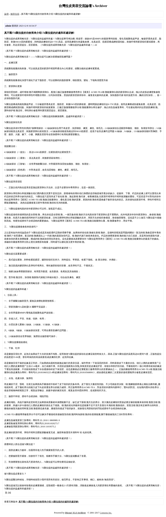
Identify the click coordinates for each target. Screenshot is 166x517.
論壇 (6, 14)
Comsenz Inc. (106, 512)
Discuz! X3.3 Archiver (75, 512)
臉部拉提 (14, 14)
